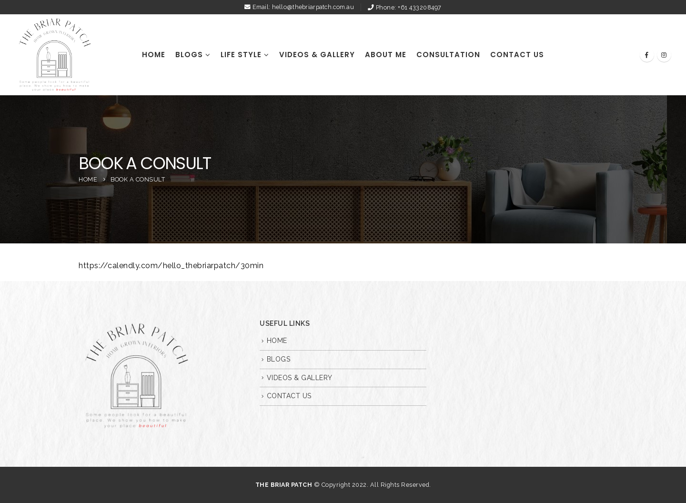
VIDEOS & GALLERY (317, 55)
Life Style (241, 55)
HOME (153, 55)
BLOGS (189, 55)
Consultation (448, 55)
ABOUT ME (385, 55)
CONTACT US (517, 55)
